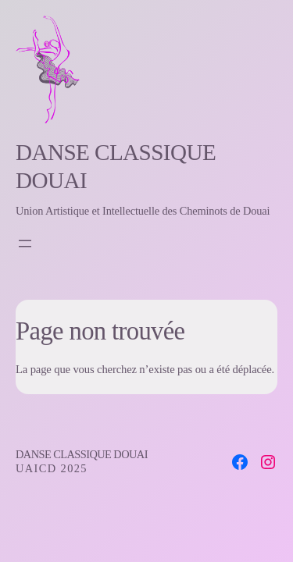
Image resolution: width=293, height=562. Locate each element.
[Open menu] (25, 243)
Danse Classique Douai (82, 454)
